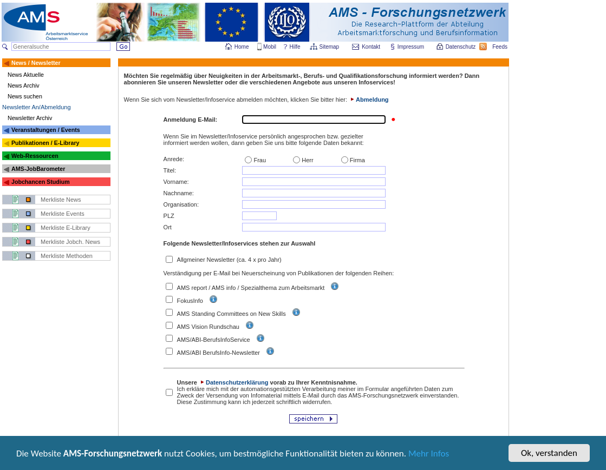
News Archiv (24, 85)
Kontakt (371, 47)
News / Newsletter (36, 62)
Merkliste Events (62, 213)
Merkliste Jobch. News (70, 242)
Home (241, 47)
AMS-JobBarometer (38, 169)
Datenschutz (461, 47)
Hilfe (295, 47)
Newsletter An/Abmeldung (36, 107)
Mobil (269, 47)
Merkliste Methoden (67, 256)
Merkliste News (61, 199)
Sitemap (330, 47)
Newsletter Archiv (30, 118)
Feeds (500, 47)
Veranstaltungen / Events (45, 130)
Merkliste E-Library (65, 227)
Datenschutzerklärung (234, 382)
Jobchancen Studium (40, 181)
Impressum (411, 47)
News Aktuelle (26, 74)
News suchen (25, 96)
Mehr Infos (428, 454)
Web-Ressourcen (34, 156)
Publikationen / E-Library (45, 143)
